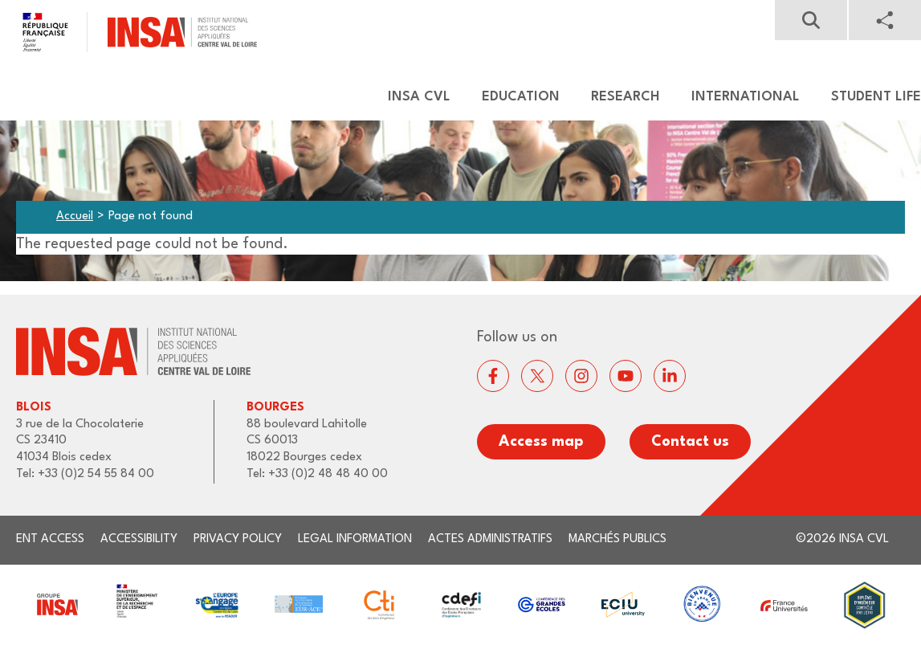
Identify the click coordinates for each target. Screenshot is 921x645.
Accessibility (138, 539)
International (745, 97)
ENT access (50, 539)
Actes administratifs (490, 539)
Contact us (690, 442)
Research (625, 97)
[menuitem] (411, 97)
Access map (541, 442)
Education (521, 97)
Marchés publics (617, 539)
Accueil (74, 216)
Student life (876, 97)
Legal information (355, 539)
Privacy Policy (238, 539)
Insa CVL (419, 97)
